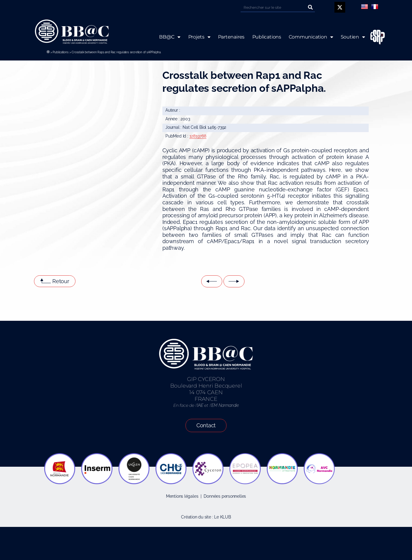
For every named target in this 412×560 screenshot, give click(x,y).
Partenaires (231, 37)
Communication (311, 37)
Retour (60, 281)
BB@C (169, 37)
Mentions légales (182, 496)
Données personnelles (225, 496)
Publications (60, 52)
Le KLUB (222, 517)
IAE (200, 405)
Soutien (353, 37)
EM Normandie (224, 405)
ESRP (373, 37)
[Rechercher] (310, 7)
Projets (199, 37)
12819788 (197, 136)
